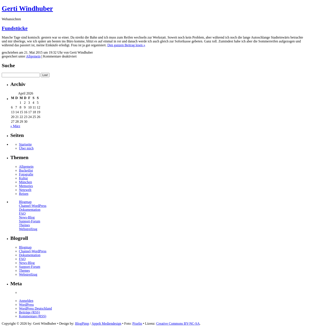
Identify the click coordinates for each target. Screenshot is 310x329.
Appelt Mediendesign (106, 323)
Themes (24, 225)
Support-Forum (29, 221)
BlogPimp (82, 323)
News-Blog (27, 217)
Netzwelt (25, 190)
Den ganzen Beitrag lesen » (126, 45)
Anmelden (26, 301)
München (25, 182)
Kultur (23, 178)
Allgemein (33, 56)
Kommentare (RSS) (32, 316)
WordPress (26, 304)
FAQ (22, 213)
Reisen (23, 194)
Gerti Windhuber (27, 8)
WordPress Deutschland (35, 308)
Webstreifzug (28, 229)
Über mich (26, 148)
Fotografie (26, 174)
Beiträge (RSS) (29, 312)
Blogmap (25, 202)
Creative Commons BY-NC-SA (178, 323)
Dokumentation (29, 209)
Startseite (25, 144)
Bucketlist (26, 170)
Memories (26, 186)
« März (15, 126)
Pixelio (137, 323)
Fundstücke (15, 28)
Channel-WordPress (32, 206)
